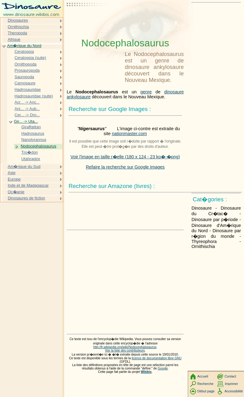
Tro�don (29, 152)
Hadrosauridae (28, 89)
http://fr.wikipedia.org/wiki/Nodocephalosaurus (124, 347)
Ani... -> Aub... (27, 108)
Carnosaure (25, 83)
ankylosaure (79, 96)
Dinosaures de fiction (26, 198)
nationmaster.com (129, 133)
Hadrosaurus (32, 133)
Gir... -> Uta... (26, 121)
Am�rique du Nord (24, 45)
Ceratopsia (24, 51)
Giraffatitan (31, 127)
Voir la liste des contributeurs (125, 350)
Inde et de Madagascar (28, 185)
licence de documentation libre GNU (156, 358)
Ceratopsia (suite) (30, 57)
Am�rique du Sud (24, 166)
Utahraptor (30, 158)
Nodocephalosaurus (38, 146)
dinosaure (174, 91)
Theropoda (17, 33)
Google (163, 368)
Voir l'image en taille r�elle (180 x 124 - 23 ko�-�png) (125, 156)
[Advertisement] (94, 20)
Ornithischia (18, 26)
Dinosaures (18, 20)
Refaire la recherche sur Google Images (125, 166)
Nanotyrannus (33, 139)
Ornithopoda (25, 64)
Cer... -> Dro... (27, 115)
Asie (11, 172)
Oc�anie (16, 192)
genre (146, 91)
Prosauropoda (27, 70)
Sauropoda (24, 77)
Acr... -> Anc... (27, 102)
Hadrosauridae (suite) (34, 96)
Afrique (14, 39)
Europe (14, 179)
